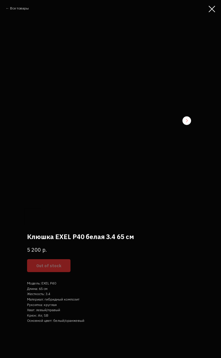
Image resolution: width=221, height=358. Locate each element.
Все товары (19, 8)
